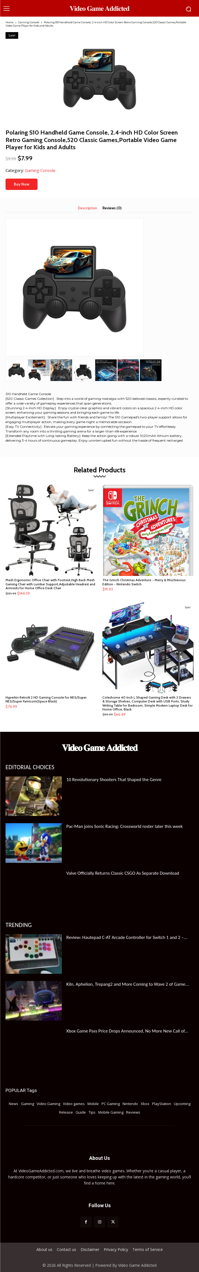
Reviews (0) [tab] (111, 208)
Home (10, 22)
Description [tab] (87, 208)
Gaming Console (28, 22)
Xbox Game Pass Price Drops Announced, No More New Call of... (127, 1031)
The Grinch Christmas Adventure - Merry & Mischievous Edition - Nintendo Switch (143, 582)
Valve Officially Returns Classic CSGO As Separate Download (122, 873)
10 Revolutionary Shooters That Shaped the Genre (113, 779)
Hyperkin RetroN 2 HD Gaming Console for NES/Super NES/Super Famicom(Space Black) (46, 699)
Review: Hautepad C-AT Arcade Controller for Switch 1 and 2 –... (126, 937)
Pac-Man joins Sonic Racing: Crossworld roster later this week (124, 826)
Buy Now (21, 184)
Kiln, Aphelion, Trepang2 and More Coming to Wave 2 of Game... (127, 984)
